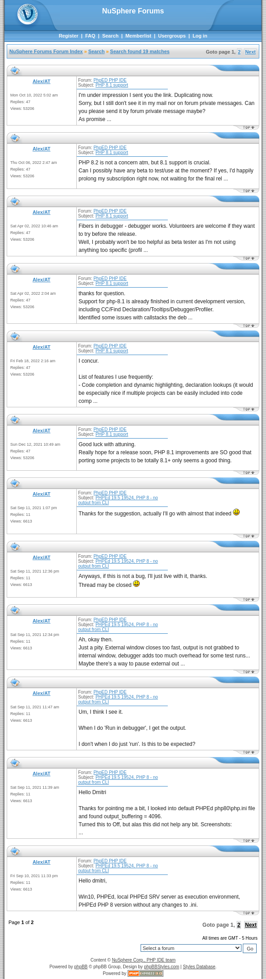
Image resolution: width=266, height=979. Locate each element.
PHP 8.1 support (112, 85)
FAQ (90, 35)
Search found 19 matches (140, 51)
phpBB (80, 966)
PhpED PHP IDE (109, 80)
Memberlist (138, 35)
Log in (199, 35)
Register (69, 35)
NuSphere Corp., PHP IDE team (144, 960)
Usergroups (172, 35)
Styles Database (199, 966)
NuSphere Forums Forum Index (46, 51)
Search (110, 35)
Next (250, 51)
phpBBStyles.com (161, 966)
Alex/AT (41, 81)
